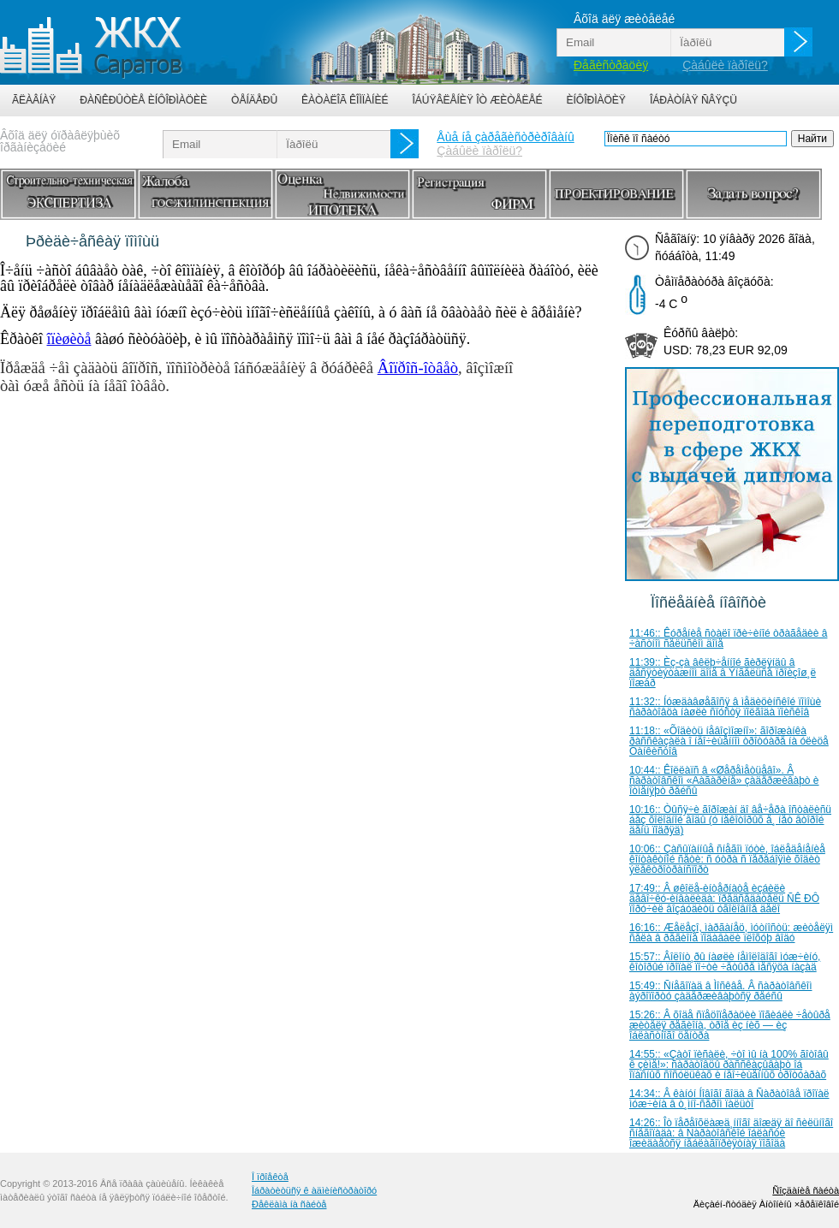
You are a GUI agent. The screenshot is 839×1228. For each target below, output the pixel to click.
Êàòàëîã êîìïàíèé (344, 100)
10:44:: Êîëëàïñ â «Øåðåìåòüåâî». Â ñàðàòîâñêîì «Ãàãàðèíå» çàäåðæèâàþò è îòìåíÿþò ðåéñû (724, 780)
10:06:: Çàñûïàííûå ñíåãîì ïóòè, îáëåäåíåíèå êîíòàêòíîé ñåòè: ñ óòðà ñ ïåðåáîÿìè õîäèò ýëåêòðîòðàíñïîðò (727, 859)
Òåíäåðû (254, 100)
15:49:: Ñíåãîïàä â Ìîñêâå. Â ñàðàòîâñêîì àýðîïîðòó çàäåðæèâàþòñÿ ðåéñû (720, 991)
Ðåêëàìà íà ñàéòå (289, 1204)
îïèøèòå (68, 338)
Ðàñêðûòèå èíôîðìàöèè (143, 100)
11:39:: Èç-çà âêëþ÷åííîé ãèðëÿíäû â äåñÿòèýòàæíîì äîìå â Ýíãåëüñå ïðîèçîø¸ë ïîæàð (722, 672)
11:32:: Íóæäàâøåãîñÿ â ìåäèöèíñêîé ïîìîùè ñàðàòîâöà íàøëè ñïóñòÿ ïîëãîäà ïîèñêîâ (725, 707)
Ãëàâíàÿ (34, 100)
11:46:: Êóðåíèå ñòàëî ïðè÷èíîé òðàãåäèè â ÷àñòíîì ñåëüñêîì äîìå (728, 638)
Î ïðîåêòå (270, 1177)
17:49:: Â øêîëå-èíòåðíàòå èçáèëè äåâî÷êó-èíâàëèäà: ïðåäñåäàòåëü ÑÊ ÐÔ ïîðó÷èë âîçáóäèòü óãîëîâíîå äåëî (724, 898)
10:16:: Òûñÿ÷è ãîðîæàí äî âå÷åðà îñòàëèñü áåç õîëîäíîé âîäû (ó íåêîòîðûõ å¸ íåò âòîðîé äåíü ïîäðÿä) (730, 820)
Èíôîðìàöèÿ (596, 100)
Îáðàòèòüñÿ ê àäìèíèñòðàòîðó (314, 1190)
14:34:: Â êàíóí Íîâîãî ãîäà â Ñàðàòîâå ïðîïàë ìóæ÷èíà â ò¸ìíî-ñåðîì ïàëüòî (729, 1099)
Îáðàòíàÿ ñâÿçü (693, 100)
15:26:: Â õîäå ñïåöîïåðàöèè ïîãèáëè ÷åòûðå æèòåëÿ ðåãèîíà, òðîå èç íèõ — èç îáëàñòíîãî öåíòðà (729, 1025)
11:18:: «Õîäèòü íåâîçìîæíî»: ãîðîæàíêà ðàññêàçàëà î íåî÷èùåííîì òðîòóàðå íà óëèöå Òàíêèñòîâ (729, 741)
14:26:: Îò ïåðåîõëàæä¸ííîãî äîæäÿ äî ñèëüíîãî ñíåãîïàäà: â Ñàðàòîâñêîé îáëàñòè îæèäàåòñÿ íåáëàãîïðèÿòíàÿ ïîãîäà (731, 1133)
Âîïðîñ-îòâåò (418, 368)
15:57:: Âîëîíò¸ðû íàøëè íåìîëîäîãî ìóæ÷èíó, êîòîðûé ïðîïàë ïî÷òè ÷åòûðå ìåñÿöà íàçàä (724, 962)
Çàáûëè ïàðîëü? (725, 65)
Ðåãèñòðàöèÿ (611, 65)
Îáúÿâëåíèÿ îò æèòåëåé (477, 100)
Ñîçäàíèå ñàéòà (805, 1190)
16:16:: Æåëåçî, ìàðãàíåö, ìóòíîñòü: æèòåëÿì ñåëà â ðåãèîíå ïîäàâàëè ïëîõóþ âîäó (731, 933)
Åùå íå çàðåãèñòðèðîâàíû (505, 137)
